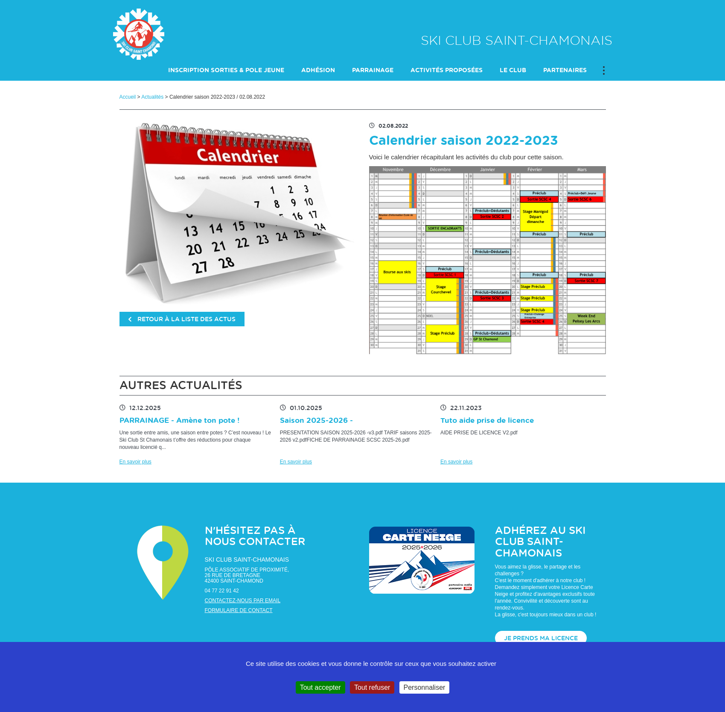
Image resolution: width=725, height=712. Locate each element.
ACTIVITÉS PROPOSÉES (447, 70)
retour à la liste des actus (182, 319)
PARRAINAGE (372, 70)
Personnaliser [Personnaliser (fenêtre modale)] (424, 687)
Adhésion (318, 70)
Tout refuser (372, 687)
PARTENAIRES (565, 70)
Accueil (127, 97)
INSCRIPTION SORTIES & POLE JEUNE (226, 70)
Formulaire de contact (239, 610)
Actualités (152, 97)
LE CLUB (513, 70)
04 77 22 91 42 (222, 591)
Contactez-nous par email (243, 601)
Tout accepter (320, 687)
